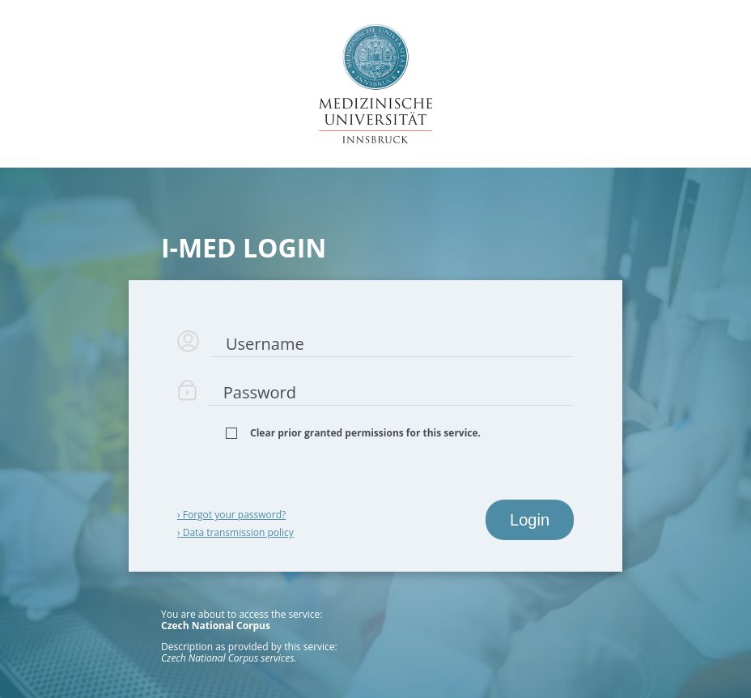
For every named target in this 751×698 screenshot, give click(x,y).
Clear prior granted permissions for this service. (365, 433)
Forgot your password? (231, 514)
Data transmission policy (235, 532)
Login (529, 520)
